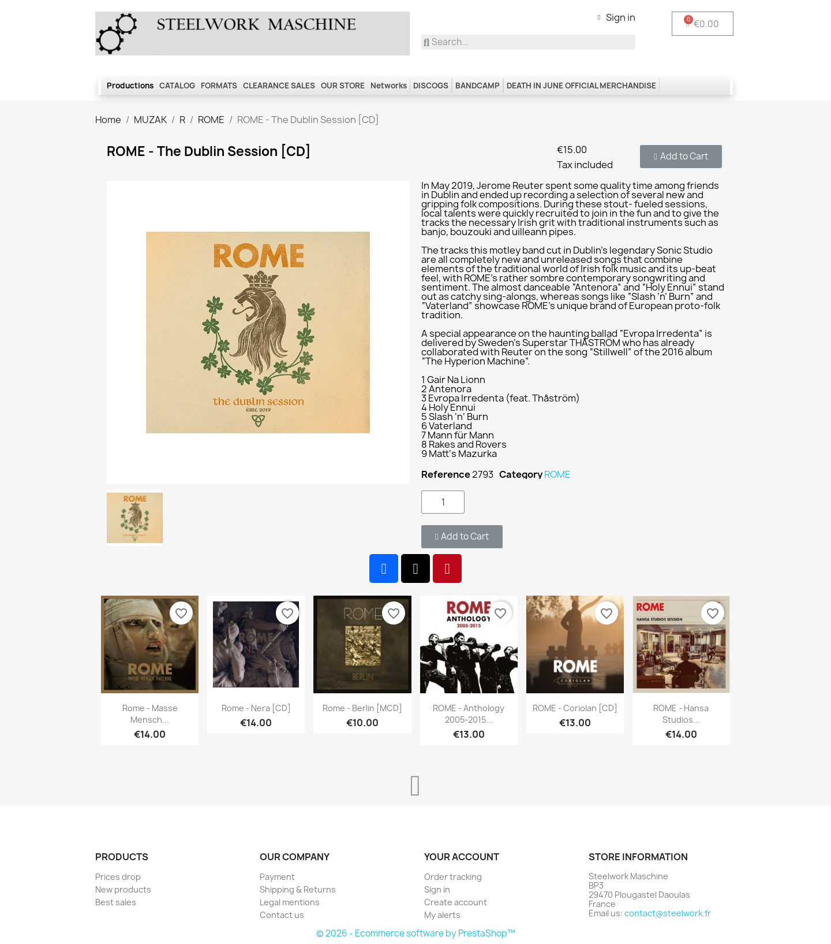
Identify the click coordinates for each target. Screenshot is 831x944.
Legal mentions (290, 902)
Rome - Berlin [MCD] (362, 708)
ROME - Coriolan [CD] (575, 708)
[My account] (616, 17)
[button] (680, 156)
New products (123, 889)
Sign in (437, 889)
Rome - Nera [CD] (256, 708)
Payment (277, 876)
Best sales (115, 902)
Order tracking (453, 876)
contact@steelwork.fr (667, 913)
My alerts (442, 914)
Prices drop (118, 876)
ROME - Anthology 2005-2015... (468, 714)
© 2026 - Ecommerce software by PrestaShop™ (415, 933)
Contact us (282, 914)
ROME (557, 474)
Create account (455, 902)
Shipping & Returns (298, 889)
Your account (461, 856)
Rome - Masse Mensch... (150, 714)
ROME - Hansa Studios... (681, 714)
